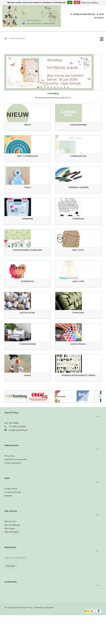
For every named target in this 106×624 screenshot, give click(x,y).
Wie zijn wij (9, 456)
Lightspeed (49, 607)
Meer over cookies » (90, 2)
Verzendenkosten (12, 492)
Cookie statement (12, 463)
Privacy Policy (10, 488)
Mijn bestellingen (12, 525)
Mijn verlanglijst (11, 532)
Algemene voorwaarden (15, 459)
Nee (77, 2)
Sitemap (8, 495)
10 (68, 87)
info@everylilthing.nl (18, 430)
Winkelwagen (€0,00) (82, 14)
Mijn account (10, 521)
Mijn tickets (9, 528)
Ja (70, 2)
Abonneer (10, 566)
